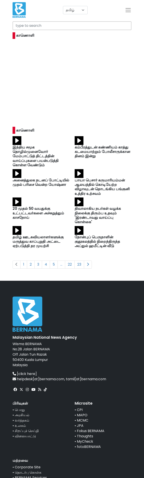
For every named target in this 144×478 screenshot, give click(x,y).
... (61, 264)
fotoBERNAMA (89, 446)
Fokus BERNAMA (90, 430)
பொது (20, 409)
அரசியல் (22, 415)
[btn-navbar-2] (128, 10)
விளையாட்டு (25, 436)
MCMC (82, 420)
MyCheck (85, 441)
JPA (80, 425)
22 (70, 264)
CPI (80, 409)
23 (79, 264)
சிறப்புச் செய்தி (27, 430)
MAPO (82, 415)
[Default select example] (75, 10)
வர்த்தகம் (22, 420)
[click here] (27, 373)
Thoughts (85, 436)
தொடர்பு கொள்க (28, 472)
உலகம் (20, 425)
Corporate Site (28, 467)
